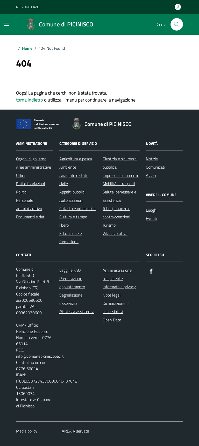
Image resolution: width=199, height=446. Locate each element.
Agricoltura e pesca (75, 159)
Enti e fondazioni (30, 184)
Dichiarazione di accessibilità (116, 307)
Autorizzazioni (71, 200)
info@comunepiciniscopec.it (40, 356)
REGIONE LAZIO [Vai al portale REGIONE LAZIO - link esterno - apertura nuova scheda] (28, 7)
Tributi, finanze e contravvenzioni (116, 212)
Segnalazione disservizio (70, 299)
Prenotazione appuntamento (72, 282)
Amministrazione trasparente (117, 274)
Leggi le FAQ (70, 270)
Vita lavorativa (115, 233)
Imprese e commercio (121, 175)
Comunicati (155, 167)
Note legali (112, 295)
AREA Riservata (75, 431)
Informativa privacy (119, 287)
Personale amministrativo (29, 204)
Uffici (20, 175)
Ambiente (67, 167)
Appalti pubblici (72, 192)
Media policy (26, 431)
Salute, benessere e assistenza (119, 196)
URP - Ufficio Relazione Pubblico (32, 328)
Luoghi (151, 210)
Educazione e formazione (70, 237)
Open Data (112, 320)
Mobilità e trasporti (119, 184)
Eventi (151, 218)
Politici (21, 192)
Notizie (152, 159)
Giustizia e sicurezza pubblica (120, 163)
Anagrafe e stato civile (73, 179)
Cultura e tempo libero (73, 221)
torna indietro (29, 99)
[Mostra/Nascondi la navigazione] (6, 24)
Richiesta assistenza (76, 311)
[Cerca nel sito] (176, 24)
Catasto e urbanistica (77, 208)
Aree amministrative (33, 167)
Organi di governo (31, 159)
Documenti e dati (30, 217)
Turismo (109, 225)
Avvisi (151, 175)
